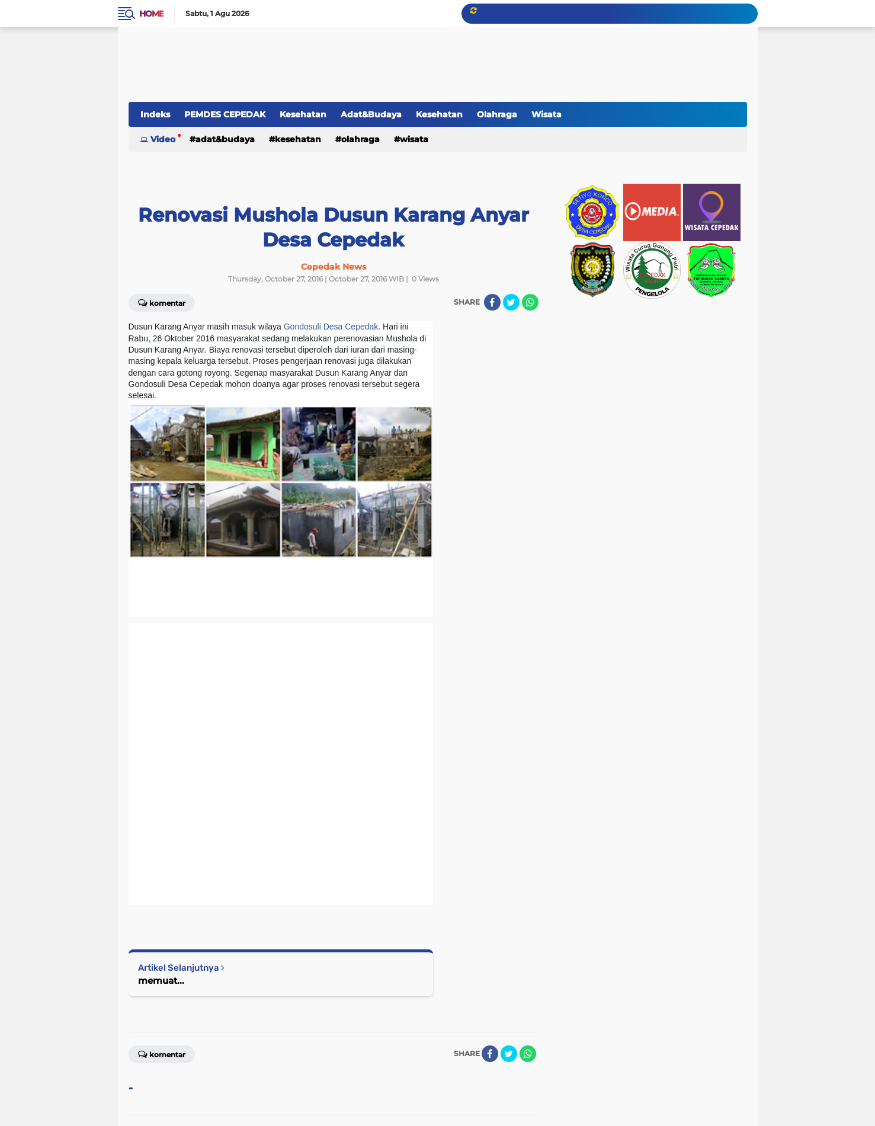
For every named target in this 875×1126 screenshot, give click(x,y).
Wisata (546, 114)
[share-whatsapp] (530, 302)
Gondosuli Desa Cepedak (331, 326)
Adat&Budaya (371, 114)
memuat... (161, 980)
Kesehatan (303, 114)
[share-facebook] (492, 302)
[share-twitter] (511, 302)
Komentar (161, 1053)
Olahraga (497, 114)
